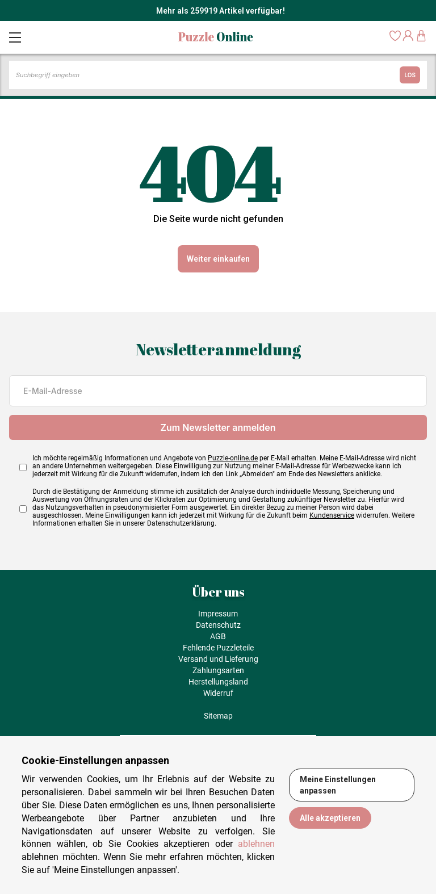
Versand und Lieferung (218, 659)
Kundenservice (331, 515)
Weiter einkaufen (218, 258)
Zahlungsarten (218, 670)
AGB (218, 636)
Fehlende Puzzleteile (218, 647)
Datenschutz (218, 624)
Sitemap (218, 715)
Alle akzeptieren (330, 817)
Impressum (218, 613)
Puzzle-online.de (233, 458)
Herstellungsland (218, 681)
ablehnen (256, 843)
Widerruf (218, 693)
